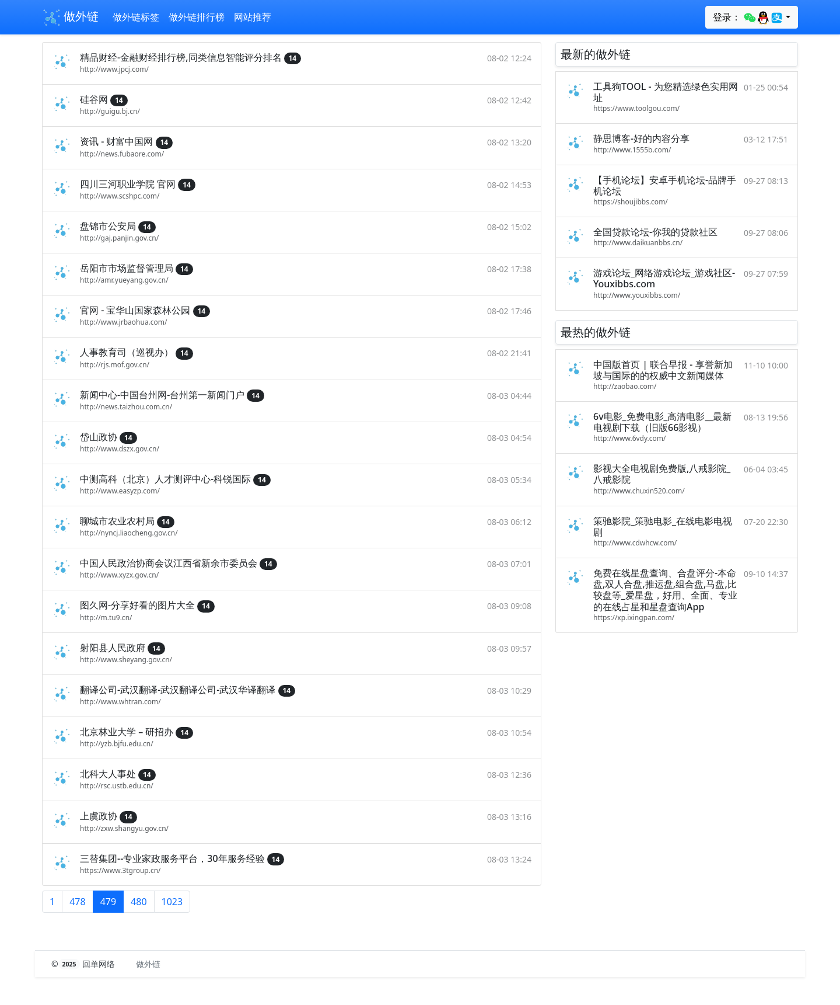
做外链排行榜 (197, 17)
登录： (748, 18)
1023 (172, 901)
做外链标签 (136, 17)
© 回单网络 (84, 963)
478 (77, 901)
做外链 (70, 17)
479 (108, 901)
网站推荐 (252, 17)
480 (138, 901)
